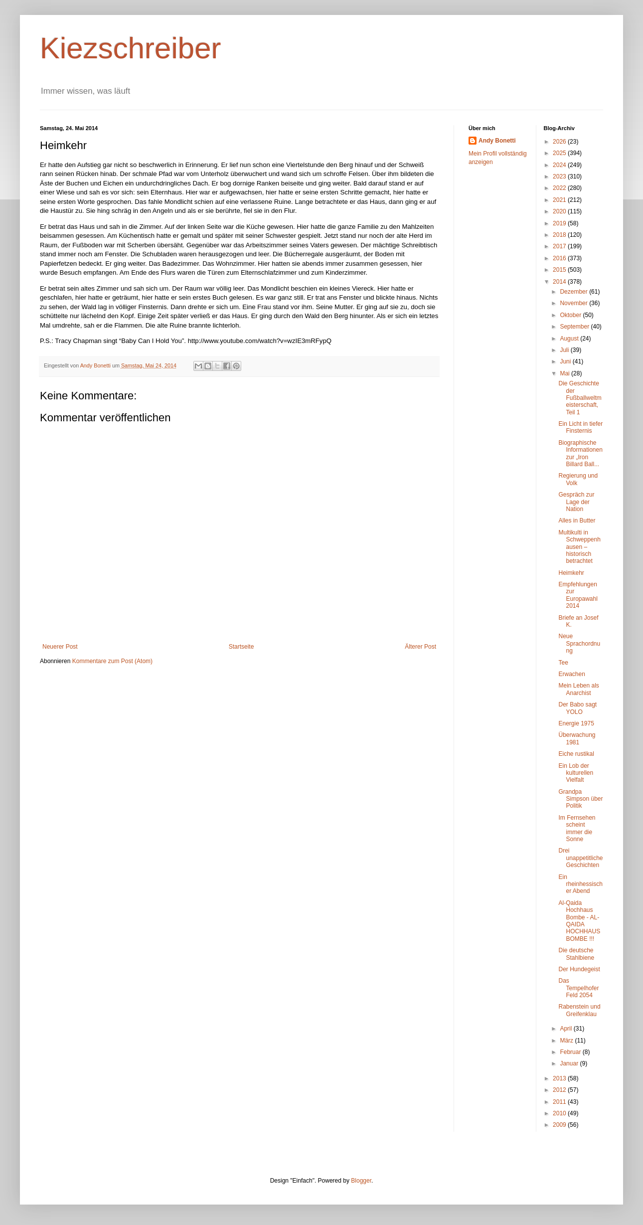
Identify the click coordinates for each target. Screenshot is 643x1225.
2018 (560, 234)
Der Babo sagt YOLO (577, 708)
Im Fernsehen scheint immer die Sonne (576, 828)
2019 (560, 223)
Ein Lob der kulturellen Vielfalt (575, 773)
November (574, 303)
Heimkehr (571, 572)
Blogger (361, 1180)
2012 (560, 1089)
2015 (560, 269)
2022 (560, 187)
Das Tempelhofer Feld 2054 (578, 988)
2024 (560, 165)
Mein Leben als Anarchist (578, 689)
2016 (560, 258)
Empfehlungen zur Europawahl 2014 (577, 595)
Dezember (574, 291)
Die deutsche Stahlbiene (576, 954)
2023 (560, 176)
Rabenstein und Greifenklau (579, 1010)
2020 (560, 211)
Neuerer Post (60, 646)
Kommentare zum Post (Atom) (112, 661)
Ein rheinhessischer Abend (580, 884)
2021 (560, 199)
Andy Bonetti (497, 140)
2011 (560, 1101)
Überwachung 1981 (576, 738)
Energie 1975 (576, 723)
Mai (565, 373)
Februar (571, 1052)
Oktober (571, 315)
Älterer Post (420, 646)
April (566, 1028)
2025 (560, 153)
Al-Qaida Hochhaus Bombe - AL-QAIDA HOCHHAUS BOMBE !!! (579, 920)
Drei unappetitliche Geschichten (580, 858)
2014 (560, 281)
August (570, 338)
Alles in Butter (576, 520)
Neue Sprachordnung (579, 643)
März (567, 1040)
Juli (565, 350)
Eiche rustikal (576, 753)
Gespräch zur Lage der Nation (576, 502)
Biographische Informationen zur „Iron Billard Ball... (580, 453)
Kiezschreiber (130, 48)
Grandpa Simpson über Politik (580, 799)
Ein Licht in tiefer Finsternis (580, 427)
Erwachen (571, 674)
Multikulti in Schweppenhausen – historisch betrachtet (579, 547)
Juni (566, 361)
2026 (560, 141)
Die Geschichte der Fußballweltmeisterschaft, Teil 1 (579, 398)
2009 (560, 1124)
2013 (560, 1078)
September (575, 326)
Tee (563, 662)
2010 (560, 1113)
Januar (570, 1063)
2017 (560, 246)
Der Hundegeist (579, 969)
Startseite (241, 646)
